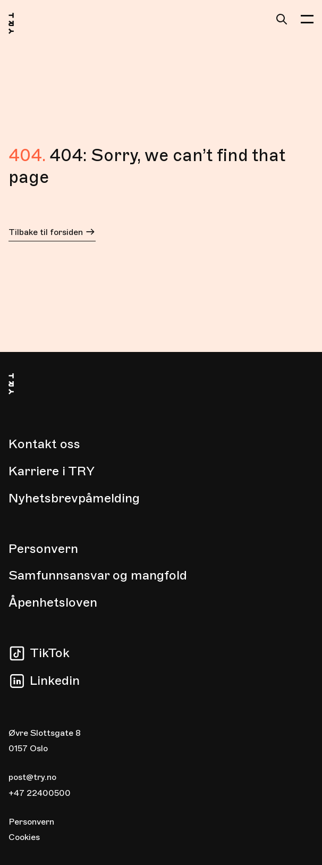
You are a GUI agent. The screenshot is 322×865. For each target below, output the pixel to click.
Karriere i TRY (52, 471)
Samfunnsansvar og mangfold (98, 575)
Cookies (24, 837)
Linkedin (55, 680)
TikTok (50, 653)
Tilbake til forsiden (52, 233)
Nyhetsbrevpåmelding (74, 498)
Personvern (43, 549)
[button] (307, 19)
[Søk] (281, 19)
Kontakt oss (44, 444)
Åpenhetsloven (53, 602)
